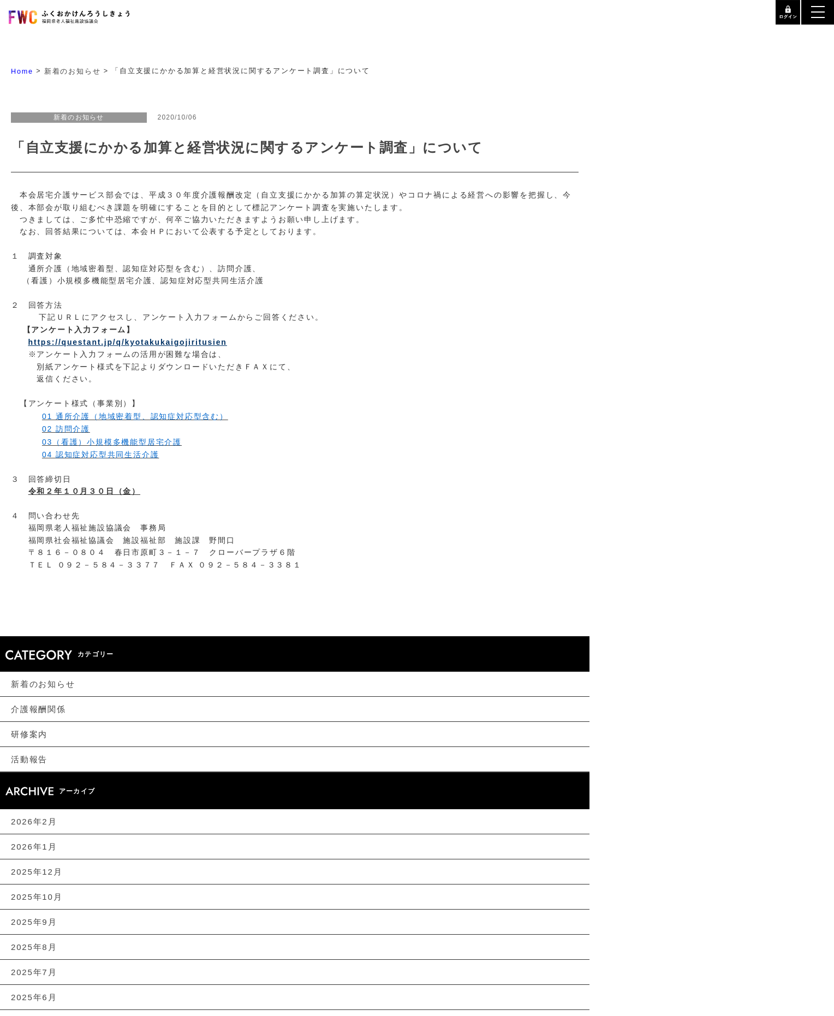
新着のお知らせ (43, 684)
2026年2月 (34, 821)
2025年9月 (34, 922)
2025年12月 (36, 872)
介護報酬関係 (38, 709)
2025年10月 (36, 897)
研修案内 (29, 734)
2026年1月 (34, 846)
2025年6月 (34, 997)
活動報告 (29, 759)
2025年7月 (34, 972)
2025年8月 (34, 947)
